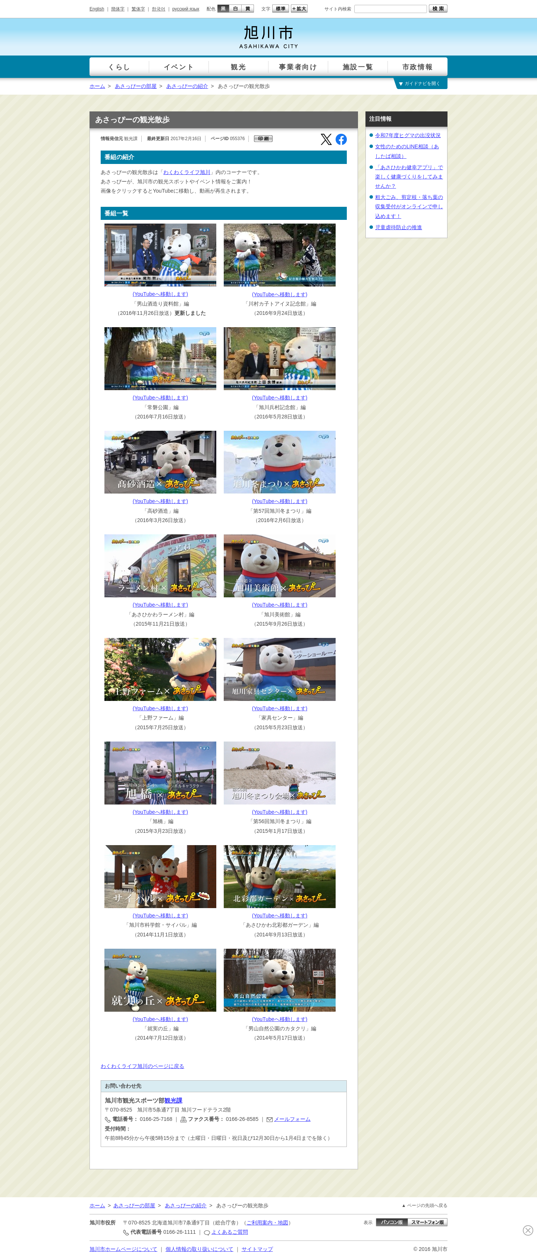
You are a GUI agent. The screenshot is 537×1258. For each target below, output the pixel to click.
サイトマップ (257, 1249)
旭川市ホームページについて (123, 1249)
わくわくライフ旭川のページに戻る (142, 1066)
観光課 (173, 1100)
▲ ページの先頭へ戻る (425, 1205)
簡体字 (118, 9)
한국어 (158, 9)
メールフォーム (292, 1119)
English (97, 9)
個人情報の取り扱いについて (199, 1249)
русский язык (185, 9)
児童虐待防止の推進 (398, 227)
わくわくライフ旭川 (186, 172)
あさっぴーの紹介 (187, 86)
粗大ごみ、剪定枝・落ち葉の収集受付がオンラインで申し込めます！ (409, 206)
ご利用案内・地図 (267, 1223)
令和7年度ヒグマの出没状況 (408, 135)
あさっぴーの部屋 (136, 86)
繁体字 (138, 9)
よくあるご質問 (229, 1232)
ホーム (97, 86)
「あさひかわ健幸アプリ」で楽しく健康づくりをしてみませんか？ (409, 176)
